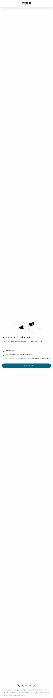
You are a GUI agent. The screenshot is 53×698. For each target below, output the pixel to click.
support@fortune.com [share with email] (22, 358)
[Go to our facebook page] (18, 685)
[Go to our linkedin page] (26, 685)
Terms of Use (8, 690)
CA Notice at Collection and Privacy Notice (31, 690)
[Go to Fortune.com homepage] (26, 3)
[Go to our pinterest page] (34, 685)
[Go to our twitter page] (22, 685)
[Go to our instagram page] (30, 685)
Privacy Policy (17, 690)
